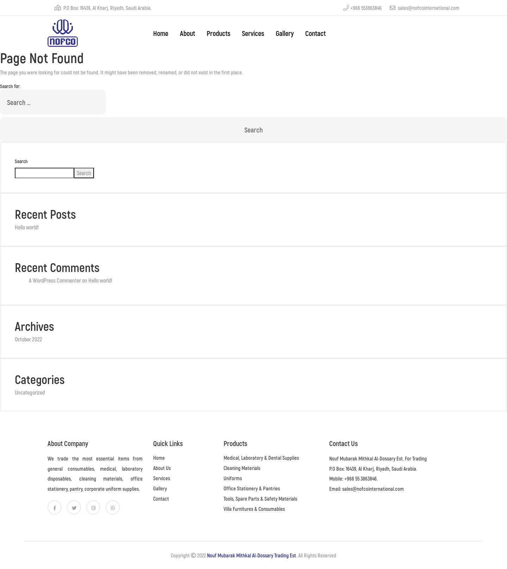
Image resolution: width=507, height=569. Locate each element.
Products (218, 33)
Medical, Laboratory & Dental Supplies (261, 457)
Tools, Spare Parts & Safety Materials (260, 498)
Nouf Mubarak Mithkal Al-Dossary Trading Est (251, 555)
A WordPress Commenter (55, 280)
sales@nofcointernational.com (424, 8)
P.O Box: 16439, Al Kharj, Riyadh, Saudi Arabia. (103, 8)
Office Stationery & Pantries (252, 488)
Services (253, 33)
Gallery (285, 33)
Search (21, 161)
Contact (315, 33)
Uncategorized (30, 392)
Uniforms (233, 478)
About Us (162, 468)
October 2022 (28, 339)
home (160, 33)
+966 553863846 (362, 8)
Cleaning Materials (242, 468)
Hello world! (27, 227)
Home (159, 457)
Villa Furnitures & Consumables (254, 509)
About (187, 33)
